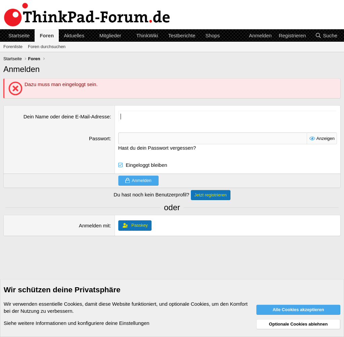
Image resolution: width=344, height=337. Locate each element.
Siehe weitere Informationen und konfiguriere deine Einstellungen (76, 323)
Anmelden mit (94, 225)
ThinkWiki (147, 35)
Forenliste (13, 46)
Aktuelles (74, 35)
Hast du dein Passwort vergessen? (157, 148)
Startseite (19, 35)
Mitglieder (110, 35)
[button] (89, 35)
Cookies (73, 304)
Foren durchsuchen (47, 46)
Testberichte (182, 35)
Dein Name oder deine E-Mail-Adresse (67, 116)
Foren (47, 35)
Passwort (99, 138)
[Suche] (326, 35)
